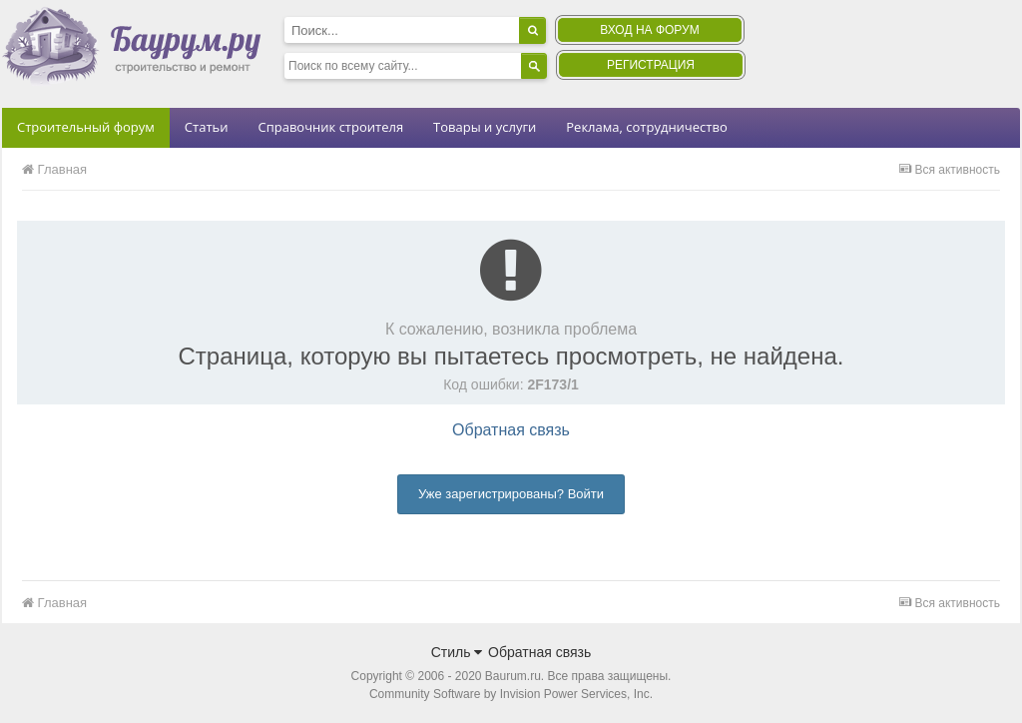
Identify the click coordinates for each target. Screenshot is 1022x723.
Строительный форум (86, 127)
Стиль (457, 652)
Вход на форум (649, 30)
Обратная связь (511, 429)
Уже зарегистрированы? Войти (511, 493)
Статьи (207, 127)
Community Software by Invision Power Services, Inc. (511, 694)
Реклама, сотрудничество (646, 127)
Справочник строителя (330, 127)
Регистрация (651, 65)
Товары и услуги (484, 127)
